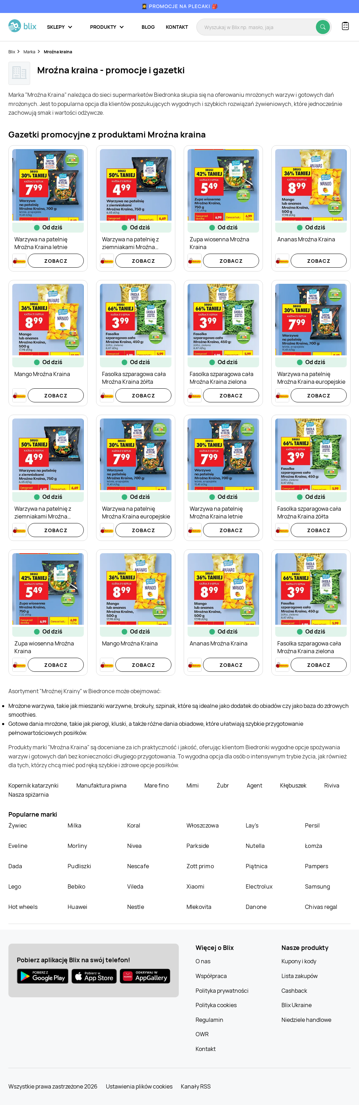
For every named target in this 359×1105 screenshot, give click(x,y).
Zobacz (56, 260)
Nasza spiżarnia (28, 794)
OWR (202, 1034)
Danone (256, 907)
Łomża (313, 846)
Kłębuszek (293, 785)
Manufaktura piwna (102, 785)
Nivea (134, 846)
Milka (74, 825)
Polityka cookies (216, 1005)
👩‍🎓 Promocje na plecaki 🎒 (179, 6)
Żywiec (17, 825)
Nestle (135, 907)
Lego (14, 886)
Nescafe (138, 866)
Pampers (316, 866)
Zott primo (200, 866)
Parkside (198, 846)
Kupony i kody (299, 961)
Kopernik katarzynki (34, 785)
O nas (203, 961)
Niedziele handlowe (306, 1020)
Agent (255, 785)
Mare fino (157, 785)
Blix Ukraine (297, 1005)
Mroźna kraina (58, 52)
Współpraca (211, 976)
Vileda (135, 886)
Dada (15, 866)
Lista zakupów (300, 976)
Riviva (331, 785)
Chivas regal (321, 907)
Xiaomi (195, 886)
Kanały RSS (196, 1086)
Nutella (255, 846)
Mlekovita (199, 907)
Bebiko (76, 886)
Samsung (317, 886)
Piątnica (257, 866)
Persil (312, 825)
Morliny (77, 846)
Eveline (17, 846)
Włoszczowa (203, 825)
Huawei (77, 907)
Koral (134, 825)
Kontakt (177, 27)
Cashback (294, 990)
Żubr (223, 785)
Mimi (193, 785)
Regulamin (209, 1020)
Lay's (252, 825)
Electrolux (259, 886)
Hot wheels (23, 907)
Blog (148, 27)
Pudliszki (79, 866)
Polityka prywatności (222, 990)
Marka (29, 52)
